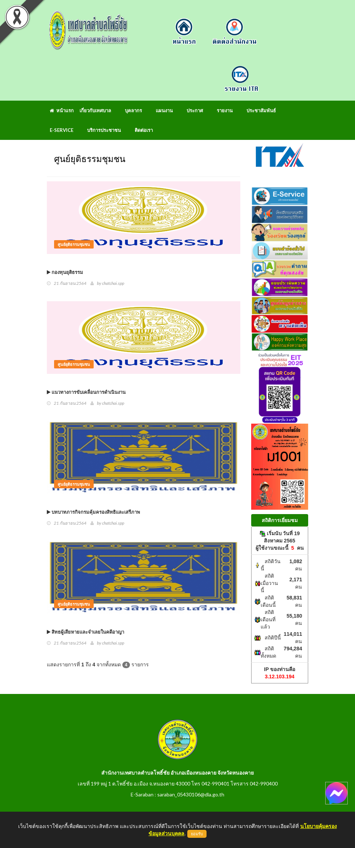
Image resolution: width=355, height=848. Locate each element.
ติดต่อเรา (144, 130)
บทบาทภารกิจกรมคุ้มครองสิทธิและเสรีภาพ (93, 512)
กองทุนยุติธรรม (65, 272)
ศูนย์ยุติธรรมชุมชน (74, 244)
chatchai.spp (113, 283)
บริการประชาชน (104, 130)
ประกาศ (195, 110)
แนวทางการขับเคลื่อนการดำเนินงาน (86, 392)
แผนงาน (164, 110)
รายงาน (225, 110)
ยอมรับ (197, 834)
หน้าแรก (62, 110)
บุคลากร (133, 110)
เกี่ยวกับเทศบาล (95, 110)
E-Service (61, 130)
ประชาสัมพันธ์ (261, 110)
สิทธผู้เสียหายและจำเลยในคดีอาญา (85, 632)
